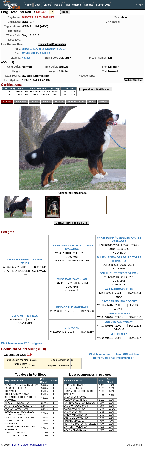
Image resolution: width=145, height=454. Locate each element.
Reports (88, 4)
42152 (26, 57)
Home (28, 4)
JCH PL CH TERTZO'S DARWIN (119, 273)
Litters (47, 4)
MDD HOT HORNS (119, 313)
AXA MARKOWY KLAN (119, 289)
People (58, 4)
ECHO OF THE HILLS (36, 53)
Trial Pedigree (73, 4)
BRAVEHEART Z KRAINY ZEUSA (44, 48)
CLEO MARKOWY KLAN (72, 279)
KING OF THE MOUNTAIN (72, 307)
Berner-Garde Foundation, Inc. (29, 444)
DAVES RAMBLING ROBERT (119, 301)
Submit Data (103, 4)
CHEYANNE (72, 327)
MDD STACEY (119, 334)
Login (139, 4)
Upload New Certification (96, 89)
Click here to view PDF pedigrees (21, 343)
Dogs (38, 4)
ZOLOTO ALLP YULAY (119, 321)
